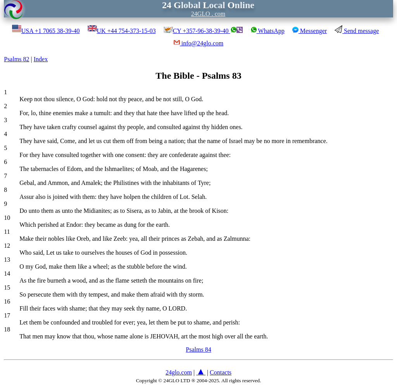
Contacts (220, 372)
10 (7, 217)
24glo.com (179, 372)
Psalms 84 (198, 349)
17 (7, 315)
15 (7, 287)
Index (41, 59)
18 (7, 329)
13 (7, 259)
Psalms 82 (16, 59)
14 (7, 273)
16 (7, 301)
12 (7, 245)
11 (7, 231)
